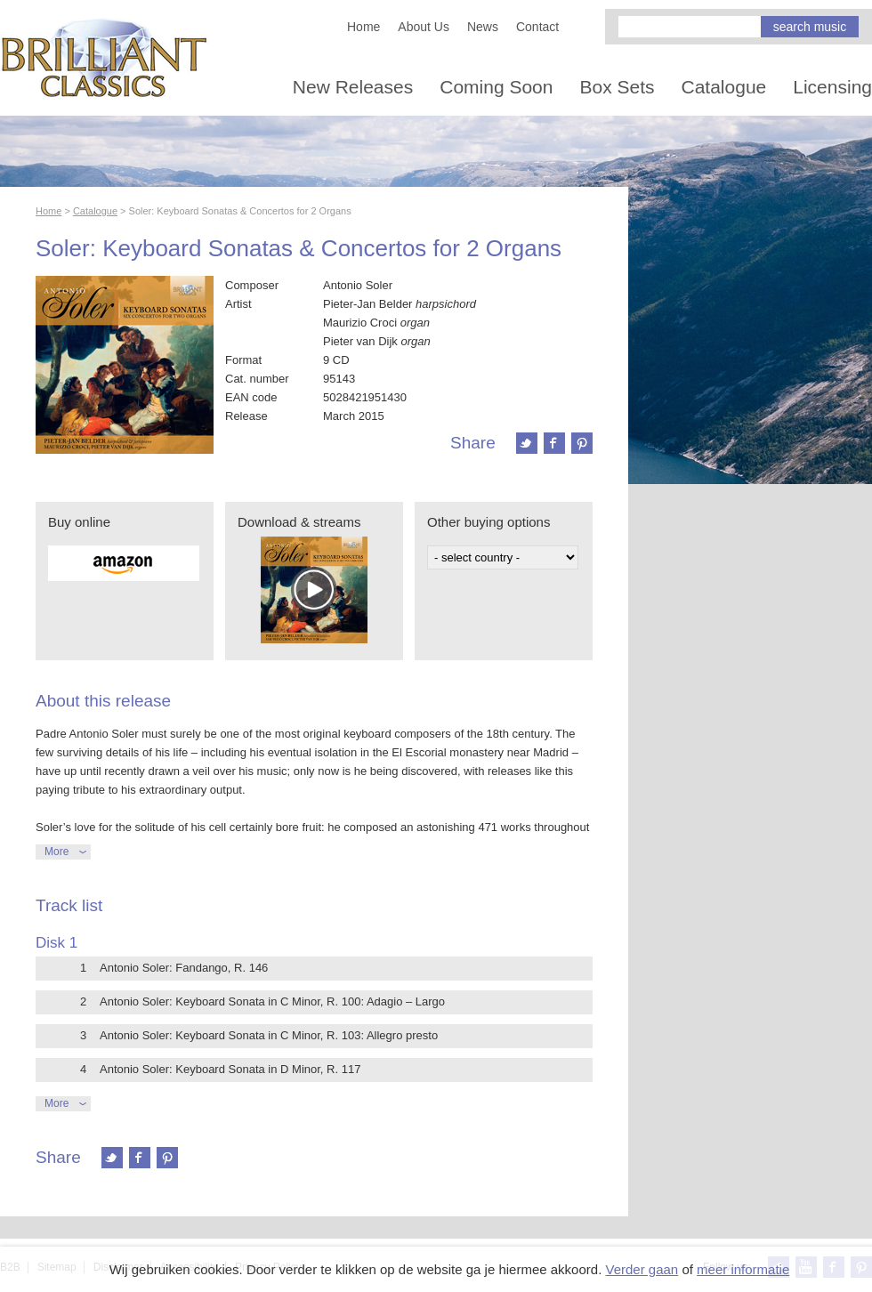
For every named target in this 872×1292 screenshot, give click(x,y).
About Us (423, 27)
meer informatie (743, 1269)
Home (363, 27)
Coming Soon (496, 87)
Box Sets (616, 87)
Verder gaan (641, 1269)
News (482, 27)
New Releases (353, 87)
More (56, 851)
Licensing (832, 87)
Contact (537, 27)
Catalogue (724, 87)
